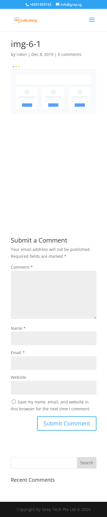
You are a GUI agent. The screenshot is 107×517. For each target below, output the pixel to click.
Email (18, 352)
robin (22, 54)
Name (18, 328)
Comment (22, 267)
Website (18, 377)
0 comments (69, 54)
